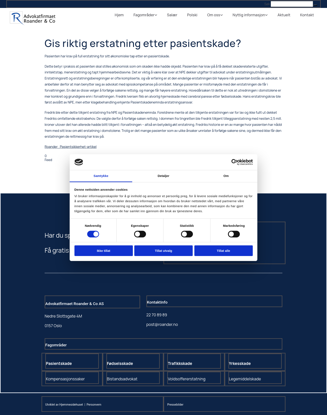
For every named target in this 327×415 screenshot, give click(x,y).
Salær (175, 14)
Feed (48, 160)
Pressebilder (175, 404)
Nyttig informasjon (250, 14)
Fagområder (147, 14)
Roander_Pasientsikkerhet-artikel (71, 146)
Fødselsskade (120, 363)
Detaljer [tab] (163, 176)
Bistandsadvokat (122, 379)
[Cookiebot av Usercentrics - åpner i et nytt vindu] (234, 162)
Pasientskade (59, 363)
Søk (267, 4)
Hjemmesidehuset (71, 404)
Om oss (215, 14)
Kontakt (307, 14)
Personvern (94, 404)
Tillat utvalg (163, 250)
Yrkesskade (240, 363)
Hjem (123, 14)
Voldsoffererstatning (186, 379)
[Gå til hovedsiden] (32, 24)
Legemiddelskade (245, 379)
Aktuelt (284, 14)
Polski (195, 14)
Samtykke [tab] (101, 176)
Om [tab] (226, 176)
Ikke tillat (103, 250)
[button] (315, 5)
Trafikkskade (180, 363)
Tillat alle (223, 250)
